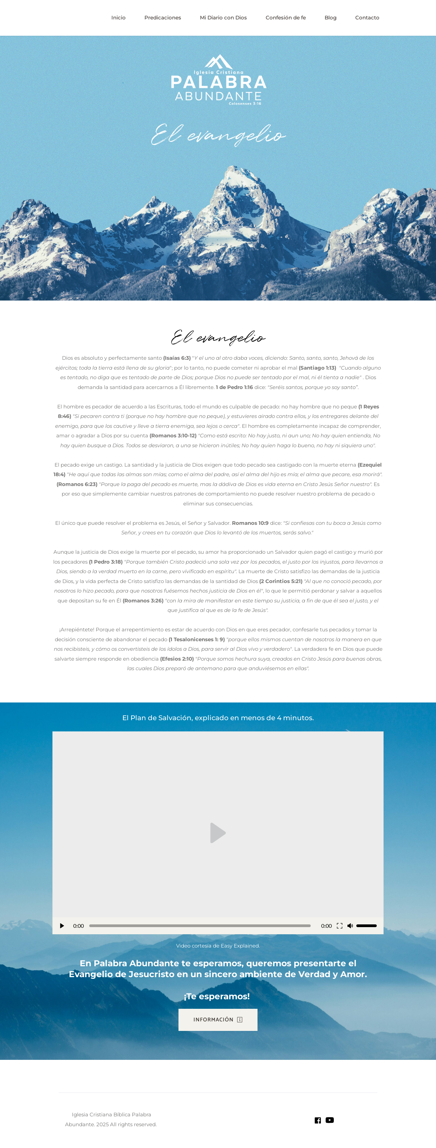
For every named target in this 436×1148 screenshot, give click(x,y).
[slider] (199, 925)
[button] (217, 832)
